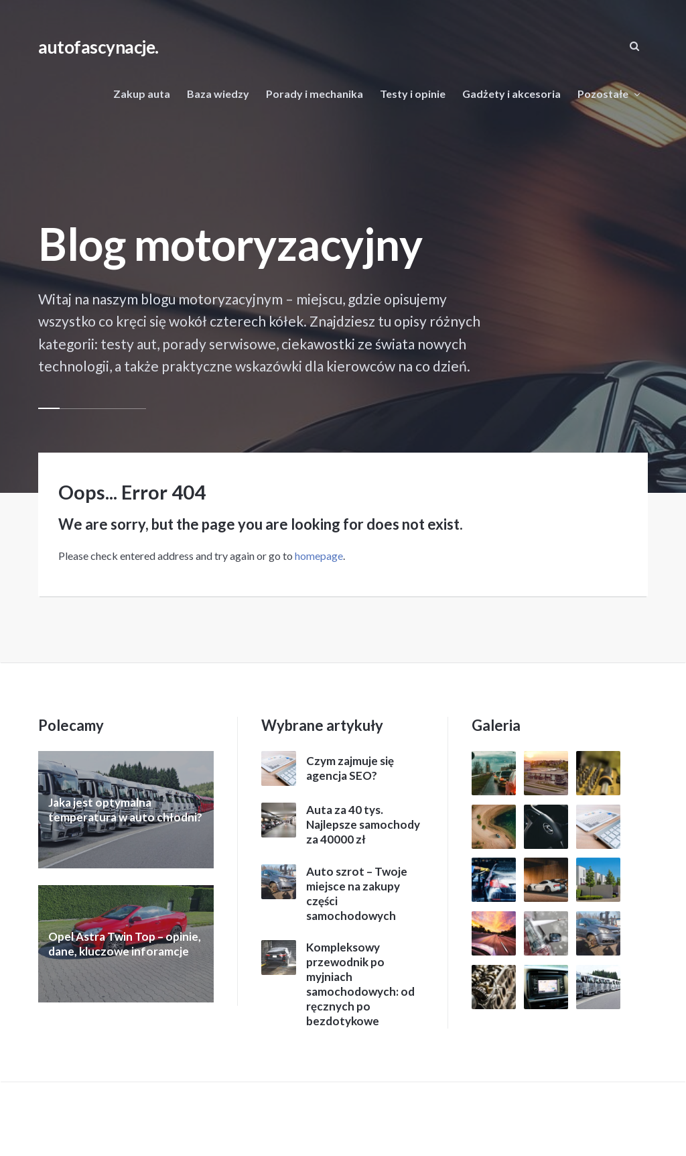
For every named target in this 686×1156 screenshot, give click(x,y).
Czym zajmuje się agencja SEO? (350, 768)
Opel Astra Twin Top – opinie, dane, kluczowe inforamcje (124, 943)
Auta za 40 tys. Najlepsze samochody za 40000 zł (363, 824)
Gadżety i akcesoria (511, 93)
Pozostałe (602, 93)
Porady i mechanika (314, 93)
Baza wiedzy (218, 93)
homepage (319, 555)
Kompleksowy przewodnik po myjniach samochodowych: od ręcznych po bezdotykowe (360, 984)
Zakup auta (141, 93)
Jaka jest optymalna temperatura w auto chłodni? (125, 809)
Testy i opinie (412, 93)
